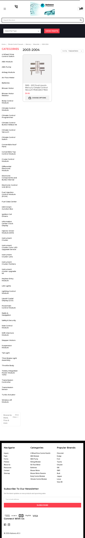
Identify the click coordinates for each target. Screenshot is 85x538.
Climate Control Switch (8, 138)
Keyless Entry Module (7, 280)
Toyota (59, 462)
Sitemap (7, 473)
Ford (58, 459)
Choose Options (37, 98)
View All (59, 482)
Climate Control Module (8, 109)
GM (58, 467)
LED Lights (6, 286)
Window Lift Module (7, 401)
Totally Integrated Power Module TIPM (9, 373)
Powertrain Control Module (9, 307)
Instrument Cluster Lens (7, 256)
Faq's (5, 456)
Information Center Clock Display (7, 223)
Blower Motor (8, 88)
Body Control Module (7, 102)
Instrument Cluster (7, 239)
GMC (58, 470)
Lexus (59, 479)
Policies (6, 462)
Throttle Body (8, 365)
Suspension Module (7, 347)
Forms (6, 459)
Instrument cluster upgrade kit (9, 271)
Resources (7, 467)
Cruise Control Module (8, 160)
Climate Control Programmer (8, 116)
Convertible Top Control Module (9, 153)
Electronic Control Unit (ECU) (9, 186)
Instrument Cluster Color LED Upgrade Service (9, 247)
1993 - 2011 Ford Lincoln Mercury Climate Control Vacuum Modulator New (36, 87)
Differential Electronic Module (6, 168)
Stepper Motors (8, 340)
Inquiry (6, 453)
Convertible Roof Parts (9, 146)
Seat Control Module (7, 327)
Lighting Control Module (9, 292)
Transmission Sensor (7, 388)
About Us (7, 465)
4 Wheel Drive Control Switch (8, 55)
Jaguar (59, 476)
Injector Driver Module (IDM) (8, 232)
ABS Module (7, 62)
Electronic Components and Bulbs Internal (9, 178)
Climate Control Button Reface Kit (9, 124)
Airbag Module (8, 72)
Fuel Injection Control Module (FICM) (9, 194)
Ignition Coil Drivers (7, 215)
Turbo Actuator (8, 395)
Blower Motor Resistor (8, 94)
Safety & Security (9, 320)
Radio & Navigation (6, 314)
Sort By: (64, 51)
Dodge (59, 456)
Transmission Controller (7, 381)
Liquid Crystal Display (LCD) (8, 299)
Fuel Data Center (9, 202)
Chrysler (60, 465)
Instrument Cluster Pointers (9, 263)
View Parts (51, 31)
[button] (11, 419)
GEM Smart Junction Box (7, 208)
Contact (6, 470)
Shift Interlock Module (8, 334)
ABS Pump (6, 67)
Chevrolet (60, 453)
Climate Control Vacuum (8, 131)
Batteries (6, 83)
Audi (58, 473)
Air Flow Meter (8, 78)
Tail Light (6, 353)
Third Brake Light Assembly (9, 359)
